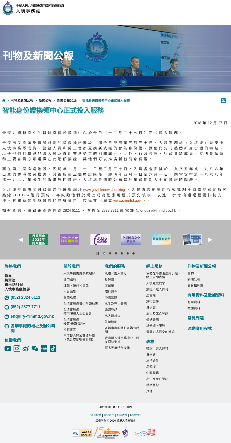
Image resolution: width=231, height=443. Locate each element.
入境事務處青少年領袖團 (80, 303)
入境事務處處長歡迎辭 (79, 273)
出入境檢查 (112, 316)
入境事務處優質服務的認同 (74, 321)
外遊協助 (111, 322)
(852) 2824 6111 (22, 297)
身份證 (109, 279)
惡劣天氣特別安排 (117, 348)
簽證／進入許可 (116, 273)
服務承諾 (69, 297)
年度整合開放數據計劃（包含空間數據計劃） (79, 337)
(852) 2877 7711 (22, 307)
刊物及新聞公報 (22, 100)
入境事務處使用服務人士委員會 (77, 311)
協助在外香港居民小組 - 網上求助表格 (163, 275)
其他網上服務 (155, 326)
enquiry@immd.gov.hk (29, 316)
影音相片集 (195, 285)
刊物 (190, 273)
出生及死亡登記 (116, 303)
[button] (20, 240)
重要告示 (109, 415)
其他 (149, 391)
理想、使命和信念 (76, 285)
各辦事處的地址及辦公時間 (30, 328)
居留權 (109, 285)
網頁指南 (95, 415)
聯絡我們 (135, 415)
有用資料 (193, 302)
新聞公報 (45, 100)
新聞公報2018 (67, 100)
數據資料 (193, 308)
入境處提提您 (155, 283)
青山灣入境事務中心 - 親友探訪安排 (122, 340)
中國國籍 (111, 297)
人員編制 (69, 291)
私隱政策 (122, 415)
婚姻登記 (111, 310)
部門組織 (69, 279)
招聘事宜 (69, 329)
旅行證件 (111, 291)
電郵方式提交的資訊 (160, 332)
